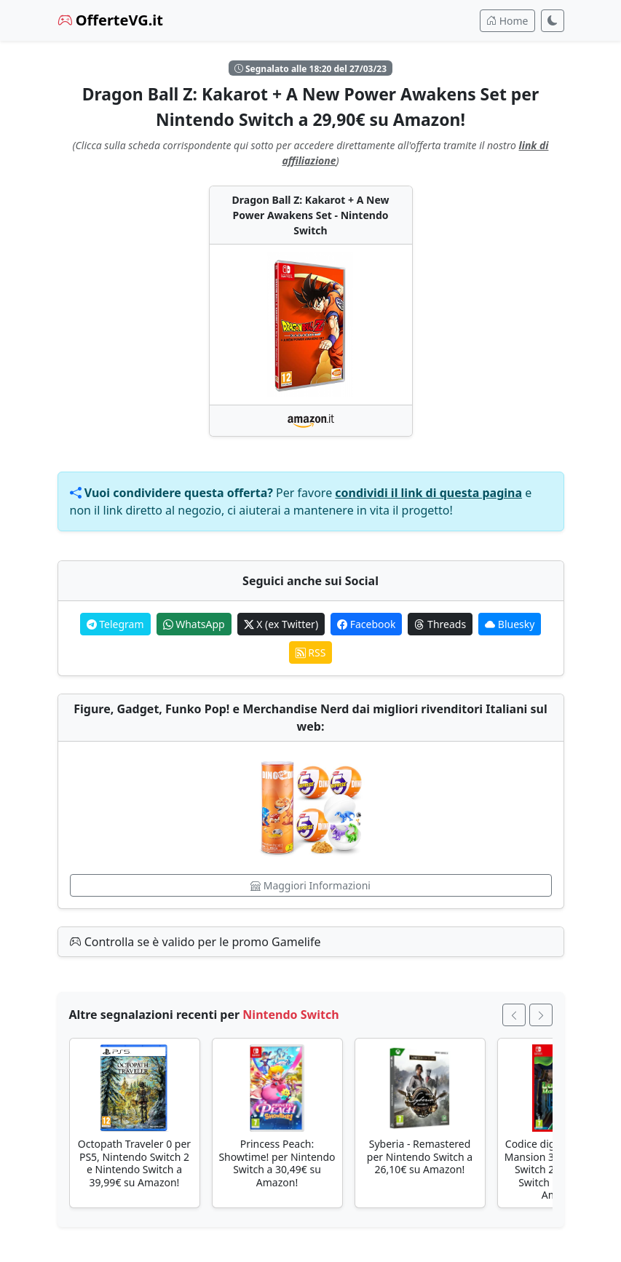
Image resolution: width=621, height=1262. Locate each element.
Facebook (366, 624)
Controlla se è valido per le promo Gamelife (195, 942)
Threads (440, 624)
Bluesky (509, 624)
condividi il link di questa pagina (428, 493)
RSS (311, 652)
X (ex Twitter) (281, 624)
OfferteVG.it (111, 20)
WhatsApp (194, 624)
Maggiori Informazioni (310, 885)
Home (507, 21)
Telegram (115, 624)
